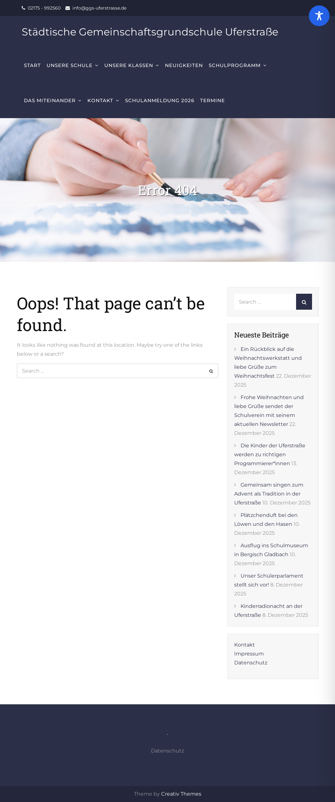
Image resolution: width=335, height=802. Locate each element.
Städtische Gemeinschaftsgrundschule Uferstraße (150, 32)
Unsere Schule (70, 65)
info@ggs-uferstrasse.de (99, 8)
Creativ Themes (181, 794)
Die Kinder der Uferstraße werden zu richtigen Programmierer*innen (269, 454)
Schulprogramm (235, 65)
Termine (212, 100)
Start (32, 65)
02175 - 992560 (44, 8)
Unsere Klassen (128, 65)
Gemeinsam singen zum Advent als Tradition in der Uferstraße (268, 494)
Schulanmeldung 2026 (159, 100)
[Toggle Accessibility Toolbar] (319, 16)
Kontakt (100, 100)
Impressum (249, 654)
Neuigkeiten (184, 65)
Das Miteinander (50, 100)
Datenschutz (250, 663)
